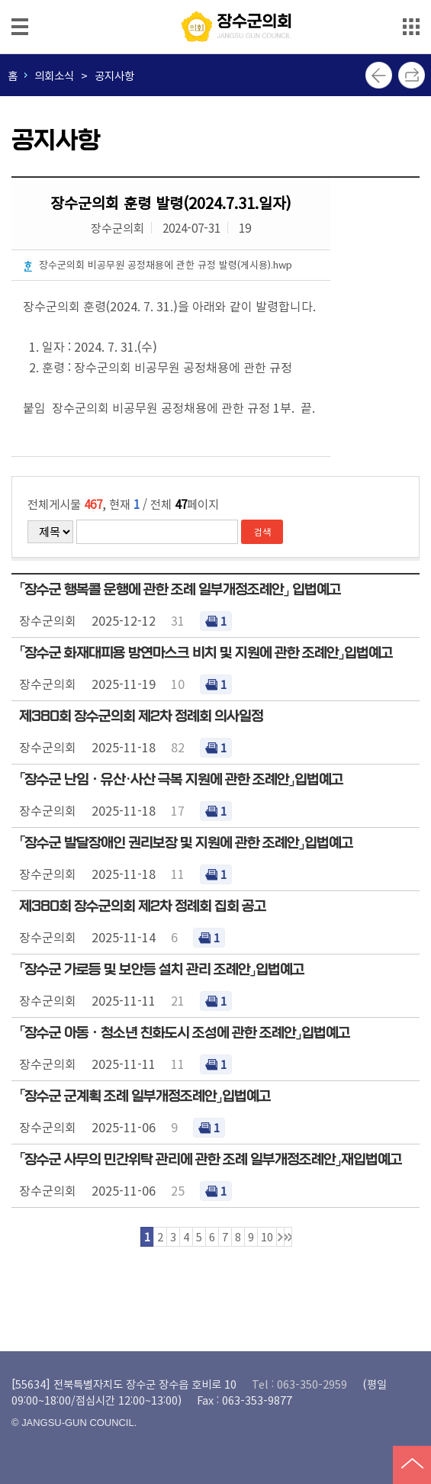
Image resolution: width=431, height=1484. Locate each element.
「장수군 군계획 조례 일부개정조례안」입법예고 (145, 1096)
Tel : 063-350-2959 (299, 1384)
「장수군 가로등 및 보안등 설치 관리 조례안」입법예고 (161, 969)
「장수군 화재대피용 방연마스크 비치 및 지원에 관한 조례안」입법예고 (206, 653)
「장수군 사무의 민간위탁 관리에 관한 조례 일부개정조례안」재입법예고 (210, 1159)
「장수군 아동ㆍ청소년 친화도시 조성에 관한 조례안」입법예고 (184, 1033)
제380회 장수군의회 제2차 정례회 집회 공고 (142, 906)
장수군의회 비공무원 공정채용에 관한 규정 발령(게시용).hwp (165, 264)
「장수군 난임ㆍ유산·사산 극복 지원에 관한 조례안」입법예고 (181, 779)
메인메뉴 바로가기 (216, 1)
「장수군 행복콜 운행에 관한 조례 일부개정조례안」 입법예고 (180, 589)
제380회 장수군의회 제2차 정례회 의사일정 (141, 716)
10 (267, 1236)
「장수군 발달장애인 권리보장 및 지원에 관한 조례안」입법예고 (186, 843)
